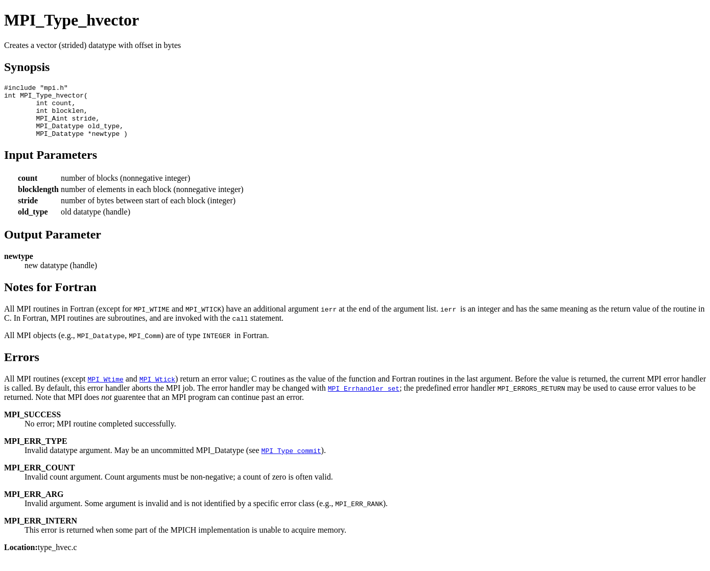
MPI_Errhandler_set (363, 398)
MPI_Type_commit (291, 461)
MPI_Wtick (157, 389)
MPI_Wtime (106, 389)
